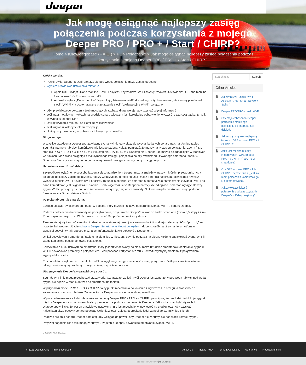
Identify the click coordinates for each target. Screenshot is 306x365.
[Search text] (231, 76)
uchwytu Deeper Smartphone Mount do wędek (109, 226)
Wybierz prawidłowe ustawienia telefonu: (73, 86)
